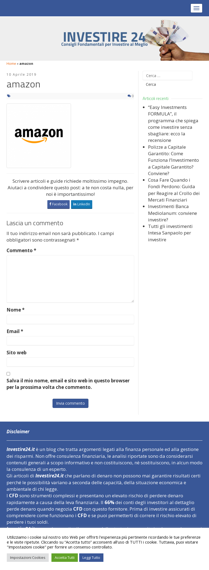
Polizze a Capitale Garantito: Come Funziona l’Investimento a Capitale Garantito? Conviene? (173, 160)
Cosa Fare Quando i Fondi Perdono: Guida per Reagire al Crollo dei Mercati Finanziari (174, 190)
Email (15, 331)
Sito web (16, 352)
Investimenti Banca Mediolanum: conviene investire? (172, 213)
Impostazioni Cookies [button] (27, 557)
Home (11, 63)
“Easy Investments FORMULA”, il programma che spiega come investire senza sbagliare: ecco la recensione (173, 123)
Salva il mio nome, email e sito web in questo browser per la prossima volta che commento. (68, 383)
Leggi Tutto (91, 557)
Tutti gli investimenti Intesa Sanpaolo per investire (170, 233)
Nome (15, 310)
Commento (21, 250)
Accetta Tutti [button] (65, 557)
